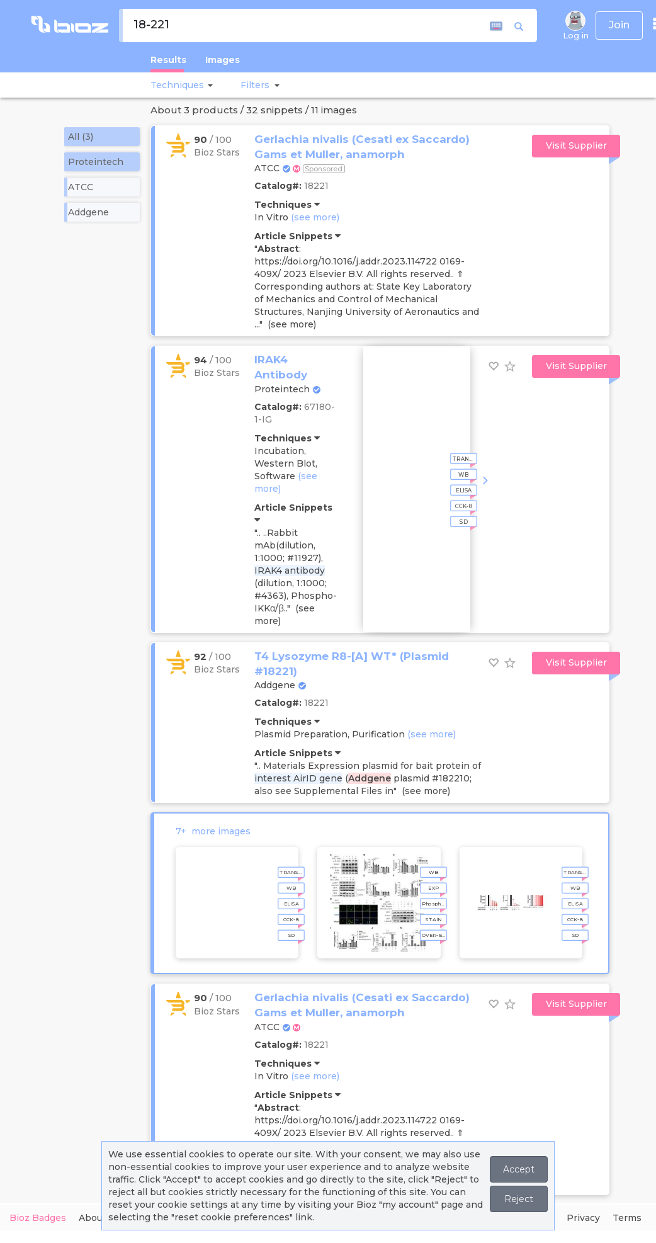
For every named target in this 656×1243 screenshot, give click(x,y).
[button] (208, 85)
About (92, 1217)
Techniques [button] (177, 85)
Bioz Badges (37, 1217)
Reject (518, 1199)
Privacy (583, 1217)
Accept (518, 1169)
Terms (627, 1217)
